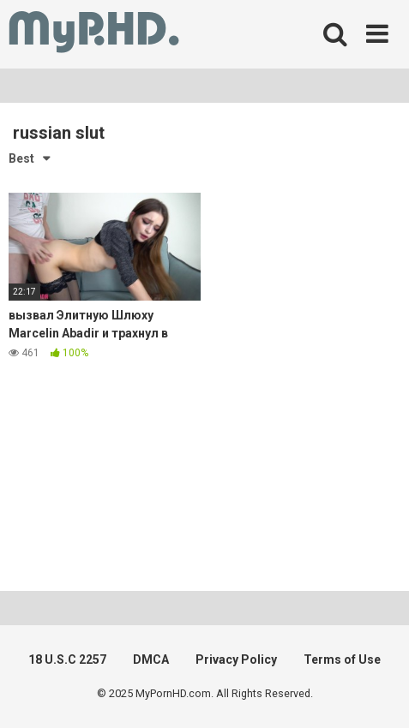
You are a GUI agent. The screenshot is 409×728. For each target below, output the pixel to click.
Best (21, 158)
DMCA (151, 659)
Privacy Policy (236, 659)
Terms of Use (342, 659)
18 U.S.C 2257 (67, 659)
